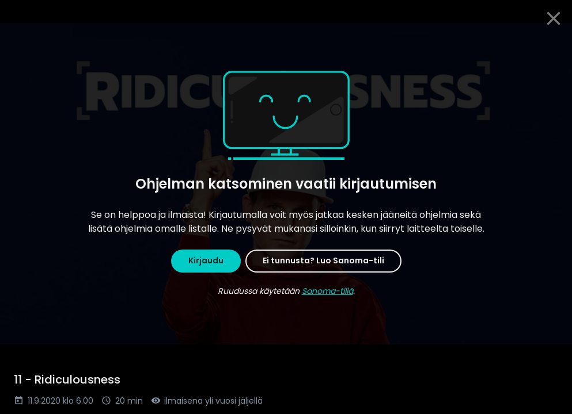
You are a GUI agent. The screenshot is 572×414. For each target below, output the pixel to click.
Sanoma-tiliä (327, 291)
